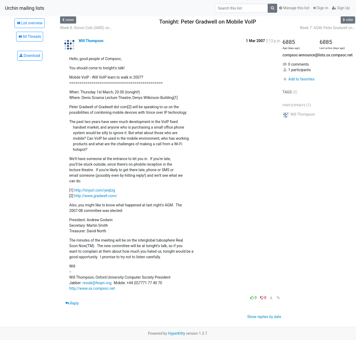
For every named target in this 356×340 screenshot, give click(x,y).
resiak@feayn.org (97, 283)
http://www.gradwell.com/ (95, 196)
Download (29, 55)
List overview (30, 23)
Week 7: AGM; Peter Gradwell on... (327, 28)
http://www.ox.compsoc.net (92, 288)
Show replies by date (264, 317)
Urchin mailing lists (24, 8)
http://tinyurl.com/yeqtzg (94, 190)
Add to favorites (298, 79)
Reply (72, 303)
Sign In (320, 8)
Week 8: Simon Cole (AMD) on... (86, 28)
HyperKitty (176, 333)
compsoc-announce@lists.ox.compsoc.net (317, 55)
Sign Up (341, 8)
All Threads (29, 36)
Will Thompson (91, 41)
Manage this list (294, 8)
